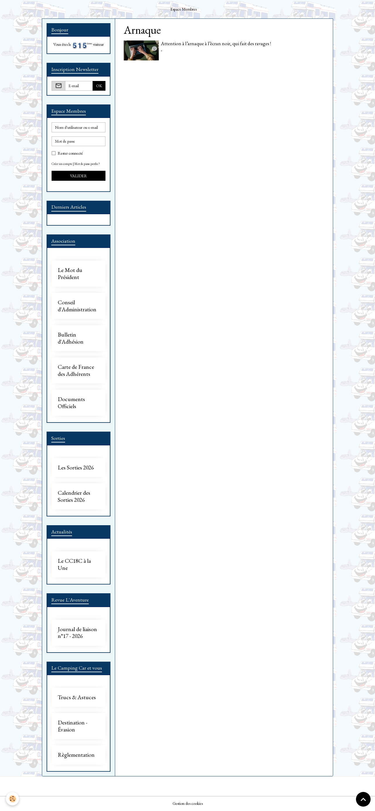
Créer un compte (62, 164)
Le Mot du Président (70, 274)
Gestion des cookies (188, 803)
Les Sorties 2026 (76, 467)
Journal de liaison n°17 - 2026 (77, 633)
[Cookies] (12, 798)
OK (99, 85)
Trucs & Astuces (77, 697)
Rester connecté (70, 153)
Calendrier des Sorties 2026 (74, 496)
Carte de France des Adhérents (76, 370)
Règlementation (76, 754)
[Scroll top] (363, 799)
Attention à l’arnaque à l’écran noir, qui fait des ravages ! (216, 43)
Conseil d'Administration (77, 306)
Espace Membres (184, 9)
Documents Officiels (71, 403)
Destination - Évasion (72, 726)
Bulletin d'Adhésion (70, 338)
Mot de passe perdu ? (87, 164)
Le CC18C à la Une (74, 564)
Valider (78, 175)
